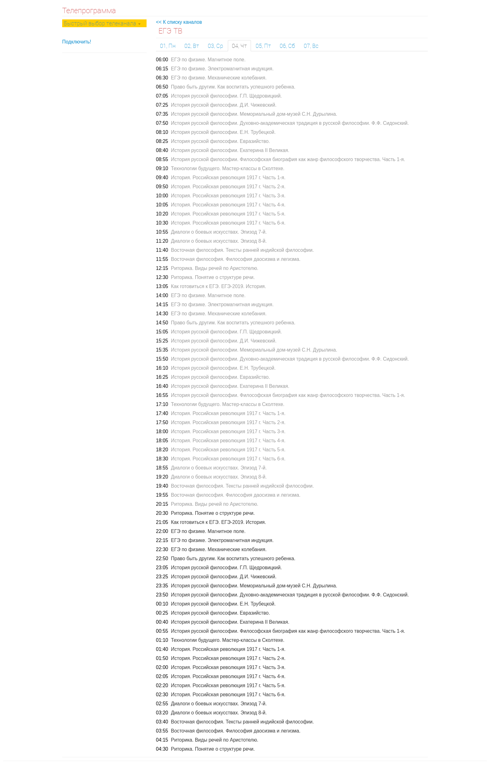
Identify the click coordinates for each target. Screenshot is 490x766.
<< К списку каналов (179, 22)
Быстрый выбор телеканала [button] (102, 23)
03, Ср (215, 45)
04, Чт (239, 45)
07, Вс (311, 45)
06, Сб (287, 45)
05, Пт (263, 45)
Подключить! (76, 41)
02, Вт (191, 45)
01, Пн (168, 45)
